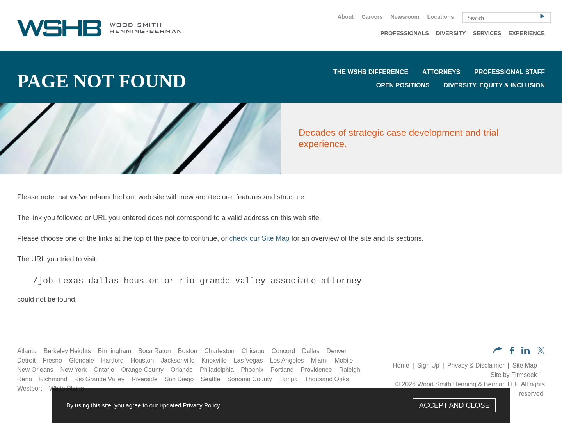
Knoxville (214, 360)
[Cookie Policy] (281, 405)
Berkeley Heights (67, 351)
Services (487, 33)
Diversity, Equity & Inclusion (494, 85)
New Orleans (35, 369)
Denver (337, 351)
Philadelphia (217, 369)
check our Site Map (259, 238)
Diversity (451, 33)
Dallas (310, 351)
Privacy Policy (201, 405)
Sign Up (428, 365)
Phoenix (252, 369)
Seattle (210, 379)
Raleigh (349, 369)
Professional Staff (509, 72)
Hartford (112, 360)
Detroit (26, 360)
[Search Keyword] (506, 17)
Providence (316, 369)
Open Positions (403, 85)
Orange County (142, 369)
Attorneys (441, 72)
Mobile (343, 360)
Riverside (145, 379)
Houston (142, 360)
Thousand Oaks (327, 379)
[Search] (542, 15)
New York (73, 369)
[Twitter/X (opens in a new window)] (541, 352)
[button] (497, 351)
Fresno (52, 360)
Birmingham (114, 351)
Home (401, 365)
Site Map (524, 365)
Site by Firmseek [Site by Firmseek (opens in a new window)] (514, 374)
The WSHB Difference (370, 72)
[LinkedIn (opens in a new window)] (525, 352)
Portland (282, 369)
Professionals (405, 33)
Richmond (53, 379)
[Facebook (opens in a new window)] (512, 352)
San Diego (179, 379)
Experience (527, 33)
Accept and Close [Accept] (454, 405)
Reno (24, 379)
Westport (29, 388)
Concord (283, 351)
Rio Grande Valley (99, 379)
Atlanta (27, 351)
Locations (440, 17)
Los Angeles (287, 360)
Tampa (288, 379)
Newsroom (404, 17)
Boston (187, 351)
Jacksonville (177, 360)
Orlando (182, 369)
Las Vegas (248, 360)
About (345, 17)
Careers (371, 17)
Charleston (220, 351)
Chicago (253, 351)
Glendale (81, 360)
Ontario (104, 369)
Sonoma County (249, 379)
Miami (319, 360)
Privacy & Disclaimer (476, 365)
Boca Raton (154, 351)
